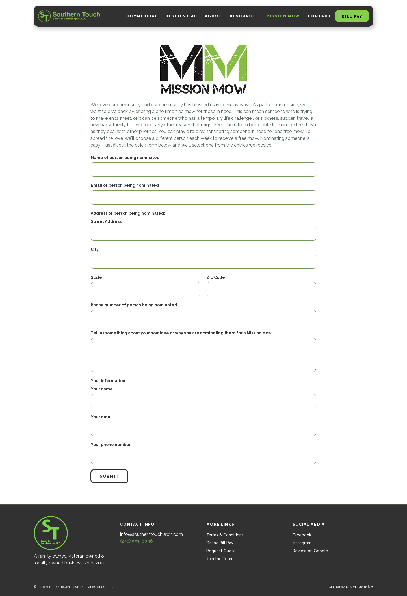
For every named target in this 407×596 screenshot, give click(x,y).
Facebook (302, 535)
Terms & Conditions (225, 535)
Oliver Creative (359, 587)
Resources (244, 16)
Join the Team (219, 558)
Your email (102, 417)
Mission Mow (283, 16)
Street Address (106, 221)
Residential (181, 16)
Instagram (302, 543)
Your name (102, 389)
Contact (319, 16)
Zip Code (216, 277)
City (95, 249)
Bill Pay (352, 16)
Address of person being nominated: (128, 213)
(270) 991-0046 (136, 541)
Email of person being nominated (125, 185)
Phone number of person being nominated (134, 305)
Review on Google (310, 551)
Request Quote (221, 551)
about (213, 16)
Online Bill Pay (219, 543)
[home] (69, 16)
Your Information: (108, 381)
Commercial (142, 16)
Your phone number (111, 444)
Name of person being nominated (125, 157)
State (96, 277)
